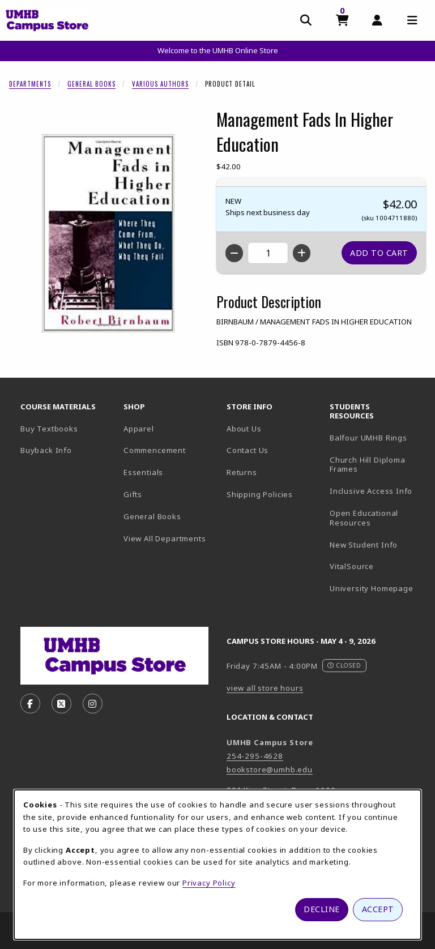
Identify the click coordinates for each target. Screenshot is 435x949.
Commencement (154, 450)
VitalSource (377, 566)
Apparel (138, 429)
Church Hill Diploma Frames (377, 464)
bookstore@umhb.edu (270, 769)
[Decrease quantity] (234, 253)
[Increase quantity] (301, 253)
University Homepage (377, 588)
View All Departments (164, 538)
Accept (378, 909)
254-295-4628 (255, 756)
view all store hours (265, 688)
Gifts (132, 494)
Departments (30, 83)
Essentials (143, 472)
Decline (322, 909)
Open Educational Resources (364, 518)
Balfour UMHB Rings (377, 437)
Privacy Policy (209, 883)
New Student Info (364, 545)
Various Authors (160, 83)
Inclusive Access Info (371, 491)
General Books (91, 83)
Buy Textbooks (49, 429)
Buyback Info (46, 450)
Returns (242, 472)
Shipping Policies (260, 494)
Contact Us (247, 450)
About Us (244, 429)
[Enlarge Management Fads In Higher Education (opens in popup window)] (108, 233)
